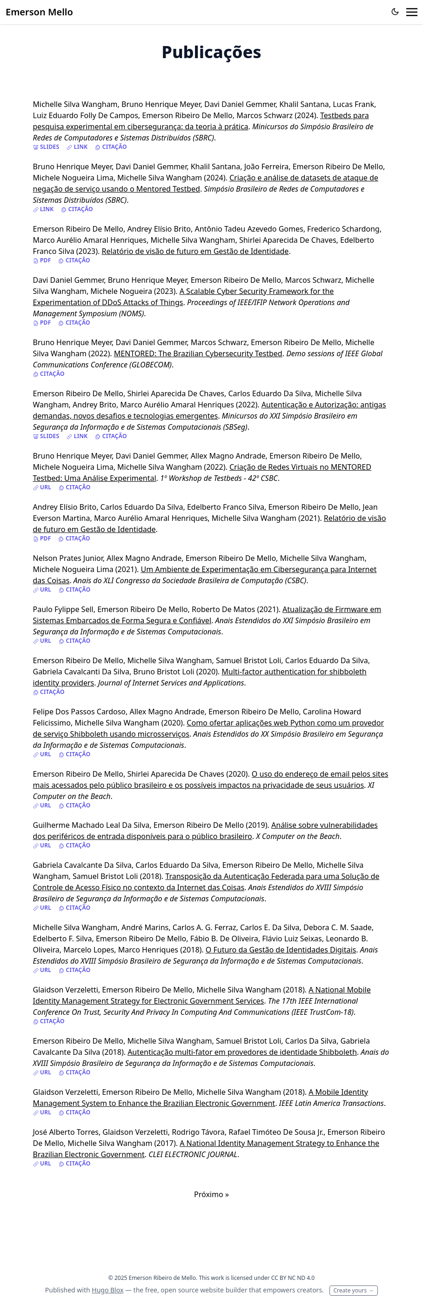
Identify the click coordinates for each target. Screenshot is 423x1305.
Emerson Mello (39, 12)
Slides (46, 147)
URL (42, 487)
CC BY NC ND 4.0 (293, 1278)
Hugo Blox (107, 1289)
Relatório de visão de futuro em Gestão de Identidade (195, 251)
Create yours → (354, 1290)
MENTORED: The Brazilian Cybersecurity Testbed (198, 353)
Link (77, 147)
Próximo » (211, 1194)
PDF (42, 260)
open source (179, 1289)
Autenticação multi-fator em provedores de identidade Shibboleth (242, 1052)
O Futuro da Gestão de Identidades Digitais (281, 950)
